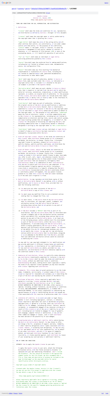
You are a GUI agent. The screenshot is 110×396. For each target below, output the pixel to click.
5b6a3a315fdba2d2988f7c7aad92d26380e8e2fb (49, 9)
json (106, 393)
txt (103, 393)
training (21, 9)
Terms (20, 393)
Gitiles (10, 393)
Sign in (106, 3)
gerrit (14, 9)
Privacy (15, 393)
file (48, 13)
